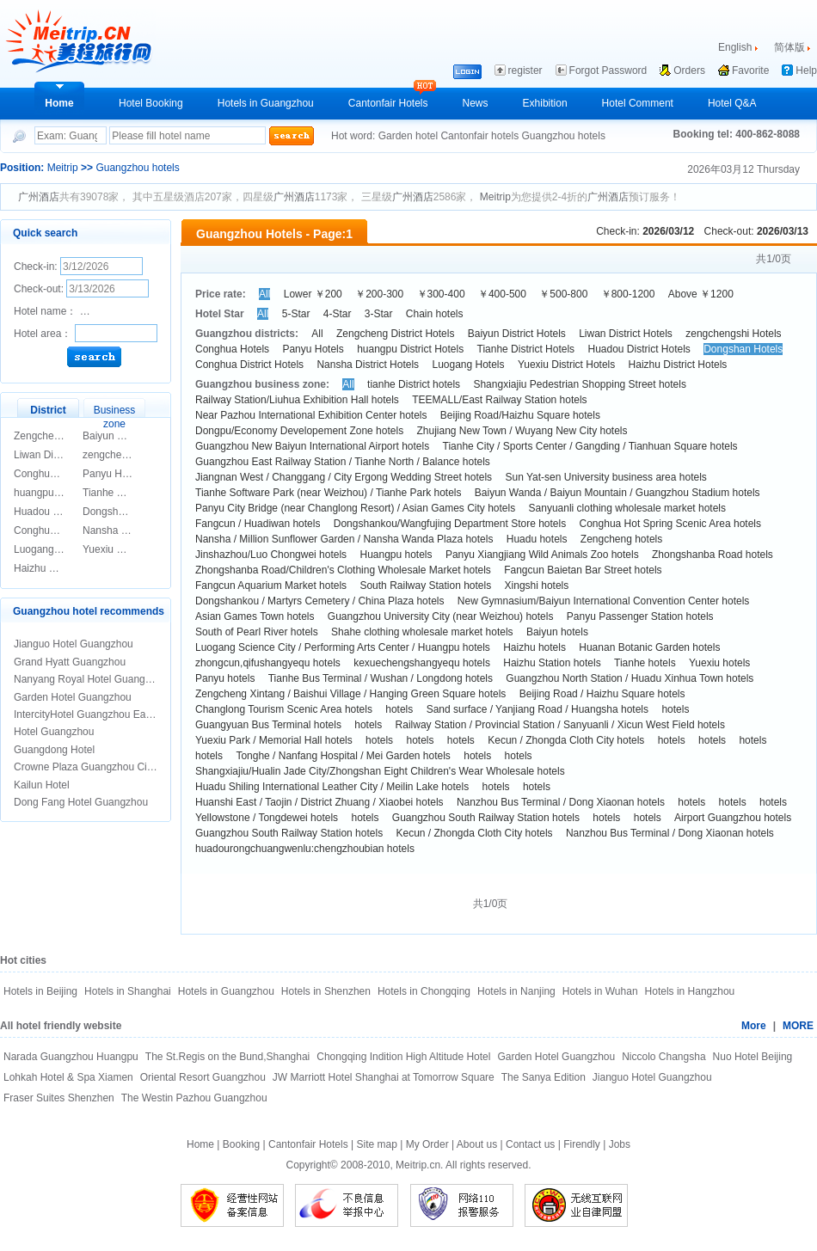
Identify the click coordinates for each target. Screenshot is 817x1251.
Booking (241, 1144)
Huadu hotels (537, 539)
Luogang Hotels (50, 549)
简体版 (789, 47)
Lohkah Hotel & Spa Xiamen (68, 1077)
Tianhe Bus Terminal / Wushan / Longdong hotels (380, 678)
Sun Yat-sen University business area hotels (605, 477)
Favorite (750, 70)
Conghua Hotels (51, 474)
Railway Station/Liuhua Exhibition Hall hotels (297, 400)
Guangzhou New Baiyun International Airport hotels (312, 446)
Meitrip (62, 168)
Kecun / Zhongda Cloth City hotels (566, 740)
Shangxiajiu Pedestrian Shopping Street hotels (579, 384)
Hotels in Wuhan (600, 991)
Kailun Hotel (42, 785)
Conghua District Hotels (249, 365)
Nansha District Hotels (134, 530)
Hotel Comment (637, 103)
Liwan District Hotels (61, 455)
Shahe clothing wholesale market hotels (422, 632)
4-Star (337, 314)
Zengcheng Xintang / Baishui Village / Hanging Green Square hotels (350, 694)
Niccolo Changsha (663, 1057)
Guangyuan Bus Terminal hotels (268, 725)
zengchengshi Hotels (130, 455)
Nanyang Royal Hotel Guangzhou (91, 679)
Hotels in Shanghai (127, 991)
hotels (399, 709)
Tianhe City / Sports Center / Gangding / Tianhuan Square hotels (590, 446)
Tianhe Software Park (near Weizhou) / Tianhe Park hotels (328, 493)
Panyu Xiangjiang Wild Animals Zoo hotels (542, 555)
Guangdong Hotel (54, 750)
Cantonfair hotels (480, 136)
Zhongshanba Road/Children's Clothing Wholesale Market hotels (343, 570)
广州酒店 (38, 197)
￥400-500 (502, 294)
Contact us (530, 1144)
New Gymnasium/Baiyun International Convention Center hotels (604, 601)
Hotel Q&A (732, 103)
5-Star (296, 314)
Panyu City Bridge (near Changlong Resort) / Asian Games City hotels (355, 508)
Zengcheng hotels (621, 539)
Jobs (619, 1144)
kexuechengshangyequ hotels (421, 663)
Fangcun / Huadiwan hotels (257, 524)
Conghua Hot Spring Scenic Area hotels (670, 524)
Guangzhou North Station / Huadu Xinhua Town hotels (629, 678)
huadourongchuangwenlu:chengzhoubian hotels (305, 849)
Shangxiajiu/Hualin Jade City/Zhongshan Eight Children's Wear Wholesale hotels (380, 771)
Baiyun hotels (557, 632)
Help (806, 70)
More (753, 1026)
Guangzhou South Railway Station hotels (486, 818)
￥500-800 (563, 294)
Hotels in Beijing (40, 991)
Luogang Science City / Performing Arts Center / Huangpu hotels (342, 647)
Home (59, 103)
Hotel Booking (151, 103)
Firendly (581, 1144)
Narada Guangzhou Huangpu (70, 1057)
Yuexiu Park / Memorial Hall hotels (274, 740)
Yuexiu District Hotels (131, 549)
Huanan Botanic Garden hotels (649, 647)
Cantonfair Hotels (388, 103)
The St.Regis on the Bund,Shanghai (227, 1057)
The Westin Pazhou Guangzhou (194, 1098)
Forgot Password (608, 70)
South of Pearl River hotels (256, 632)
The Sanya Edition (543, 1077)
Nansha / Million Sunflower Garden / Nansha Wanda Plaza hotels (344, 539)
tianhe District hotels (413, 384)
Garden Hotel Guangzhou (73, 697)
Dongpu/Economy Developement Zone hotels (299, 431)
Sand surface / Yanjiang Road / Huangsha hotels (537, 709)
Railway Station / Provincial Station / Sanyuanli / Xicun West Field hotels (560, 725)
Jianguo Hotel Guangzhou (73, 644)
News (475, 103)
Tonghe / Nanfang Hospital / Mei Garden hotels (343, 756)
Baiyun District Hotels (132, 436)
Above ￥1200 (701, 294)
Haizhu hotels (534, 647)
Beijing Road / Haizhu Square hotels (602, 694)
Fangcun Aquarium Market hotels (271, 586)
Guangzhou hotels (563, 136)
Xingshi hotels (537, 586)
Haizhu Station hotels (551, 663)
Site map (377, 1144)
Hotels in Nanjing (516, 991)
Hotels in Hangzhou (690, 991)
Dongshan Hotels (122, 512)
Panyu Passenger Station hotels (640, 616)
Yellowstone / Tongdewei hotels (266, 818)
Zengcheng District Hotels (395, 334)
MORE (798, 1026)
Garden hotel (409, 136)
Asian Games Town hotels (255, 616)
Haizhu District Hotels (63, 568)
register (525, 70)
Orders (689, 70)
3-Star (379, 314)
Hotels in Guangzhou (266, 103)
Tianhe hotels (645, 663)
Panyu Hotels (113, 474)
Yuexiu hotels (719, 663)
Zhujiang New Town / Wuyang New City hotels (522, 431)
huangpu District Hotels (410, 349)
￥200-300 (379, 294)
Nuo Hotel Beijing (753, 1057)
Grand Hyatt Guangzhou (70, 662)
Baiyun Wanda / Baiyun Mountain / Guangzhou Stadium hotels (617, 493)
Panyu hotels (225, 678)
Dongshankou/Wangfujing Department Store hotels (450, 524)
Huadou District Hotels (65, 512)
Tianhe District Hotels (132, 493)
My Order (427, 1144)
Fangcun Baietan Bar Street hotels (582, 570)
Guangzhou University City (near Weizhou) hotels (441, 616)
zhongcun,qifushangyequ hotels (268, 663)
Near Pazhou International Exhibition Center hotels (311, 415)
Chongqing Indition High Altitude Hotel (403, 1057)
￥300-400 (441, 294)
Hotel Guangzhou (54, 732)
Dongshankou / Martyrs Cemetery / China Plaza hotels (319, 601)
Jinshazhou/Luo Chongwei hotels (271, 555)
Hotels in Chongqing (424, 991)
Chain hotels (435, 314)
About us (477, 1144)
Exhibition (545, 103)
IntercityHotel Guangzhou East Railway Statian (121, 714)
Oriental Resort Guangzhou (203, 1077)
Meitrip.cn (418, 1165)
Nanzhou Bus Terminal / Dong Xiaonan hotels (561, 802)
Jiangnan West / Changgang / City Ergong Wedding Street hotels (343, 477)
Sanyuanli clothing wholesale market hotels (627, 508)
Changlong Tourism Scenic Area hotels (283, 709)
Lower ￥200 (313, 294)
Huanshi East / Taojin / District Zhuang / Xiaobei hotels (319, 802)
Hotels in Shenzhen (326, 991)
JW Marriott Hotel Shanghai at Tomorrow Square (383, 1077)
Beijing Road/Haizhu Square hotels (520, 415)
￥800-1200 (628, 294)
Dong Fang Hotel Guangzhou (81, 802)
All (264, 294)
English (735, 47)
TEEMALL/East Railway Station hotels (499, 400)
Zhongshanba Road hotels (712, 555)
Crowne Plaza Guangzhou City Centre (101, 767)
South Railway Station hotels (425, 586)
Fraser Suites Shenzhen (58, 1098)
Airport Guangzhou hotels (732, 818)
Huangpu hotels (395, 555)
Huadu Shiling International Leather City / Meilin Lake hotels (332, 787)
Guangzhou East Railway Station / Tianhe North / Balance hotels (342, 462)
